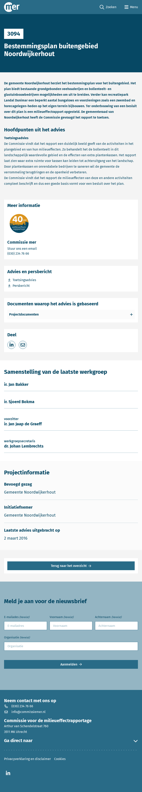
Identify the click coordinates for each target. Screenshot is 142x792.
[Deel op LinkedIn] (11, 345)
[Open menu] (131, 7)
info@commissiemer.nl (25, 712)
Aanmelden (68, 664)
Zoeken (108, 7)
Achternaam (108, 617)
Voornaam (61, 617)
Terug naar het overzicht (69, 566)
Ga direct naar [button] (71, 740)
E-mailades (16, 617)
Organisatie (17, 637)
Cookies (60, 759)
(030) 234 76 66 (32, 253)
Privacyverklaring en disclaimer (27, 759)
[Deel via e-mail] (23, 345)
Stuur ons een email (38, 248)
